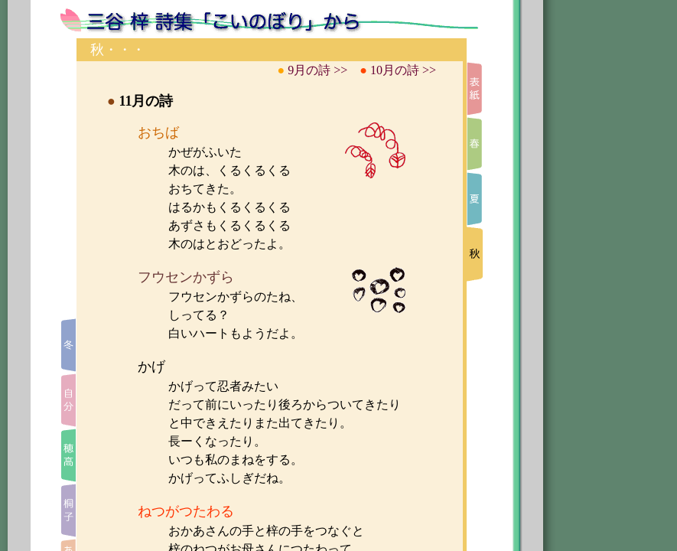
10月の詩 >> (403, 70)
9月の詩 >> (317, 70)
